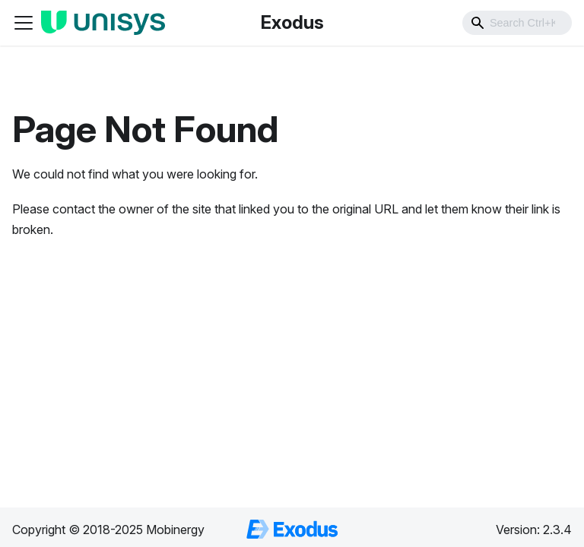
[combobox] (517, 23)
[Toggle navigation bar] (23, 22)
